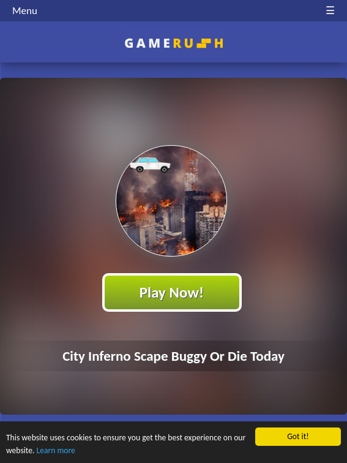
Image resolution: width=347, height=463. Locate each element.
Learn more (56, 450)
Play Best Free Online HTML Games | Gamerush (173, 43)
